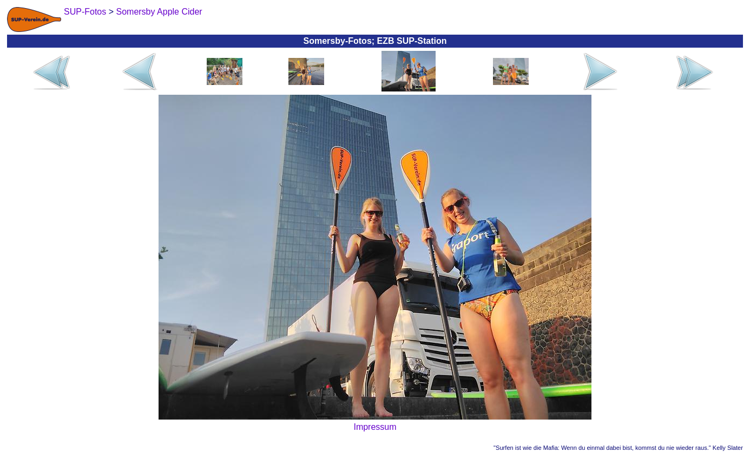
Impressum (374, 426)
